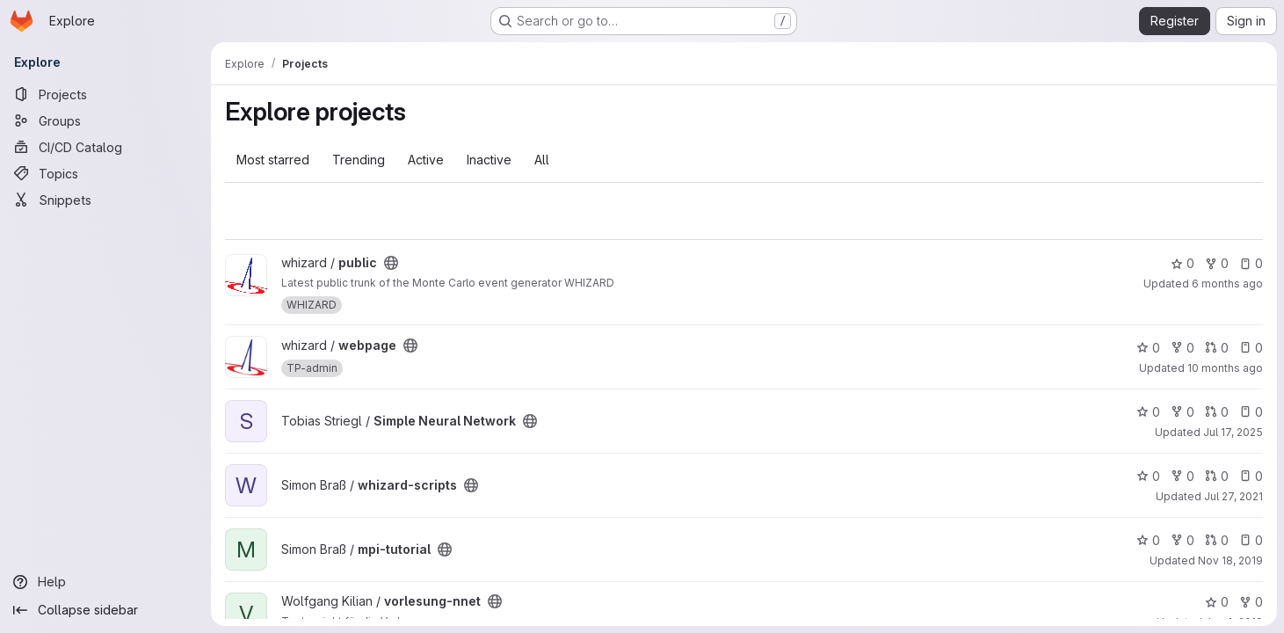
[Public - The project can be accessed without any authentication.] (391, 263)
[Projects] (105, 94)
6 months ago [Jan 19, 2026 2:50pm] (1227, 283)
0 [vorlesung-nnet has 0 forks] (1251, 601)
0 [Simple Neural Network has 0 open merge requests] (1217, 411)
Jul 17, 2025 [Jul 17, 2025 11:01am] (1233, 432)
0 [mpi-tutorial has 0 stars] (1148, 540)
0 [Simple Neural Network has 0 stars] (1148, 411)
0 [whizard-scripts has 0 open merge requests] (1217, 476)
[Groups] (105, 120)
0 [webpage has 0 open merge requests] (1217, 347)
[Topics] (105, 173)
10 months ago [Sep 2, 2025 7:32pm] (1225, 368)
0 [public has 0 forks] (1217, 263)
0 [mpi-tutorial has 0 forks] (1182, 540)
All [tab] (541, 159)
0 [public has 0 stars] (1182, 263)
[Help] (105, 582)
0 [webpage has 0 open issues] (1251, 347)
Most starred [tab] (272, 159)
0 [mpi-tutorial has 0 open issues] (1251, 540)
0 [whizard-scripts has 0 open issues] (1251, 476)
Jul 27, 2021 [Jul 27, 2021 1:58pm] (1233, 496)
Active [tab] (426, 159)
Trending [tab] (358, 159)
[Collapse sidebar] (105, 610)
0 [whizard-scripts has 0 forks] (1182, 476)
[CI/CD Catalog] (105, 147)
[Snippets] (105, 199)
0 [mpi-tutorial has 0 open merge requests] (1217, 540)
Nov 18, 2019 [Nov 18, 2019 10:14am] (1230, 560)
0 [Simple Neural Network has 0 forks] (1182, 411)
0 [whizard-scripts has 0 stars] (1148, 476)
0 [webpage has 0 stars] (1148, 347)
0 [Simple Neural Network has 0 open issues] (1251, 411)
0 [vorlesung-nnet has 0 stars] (1217, 601)
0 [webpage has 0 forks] (1182, 347)
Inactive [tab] (489, 159)
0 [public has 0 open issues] (1251, 263)
